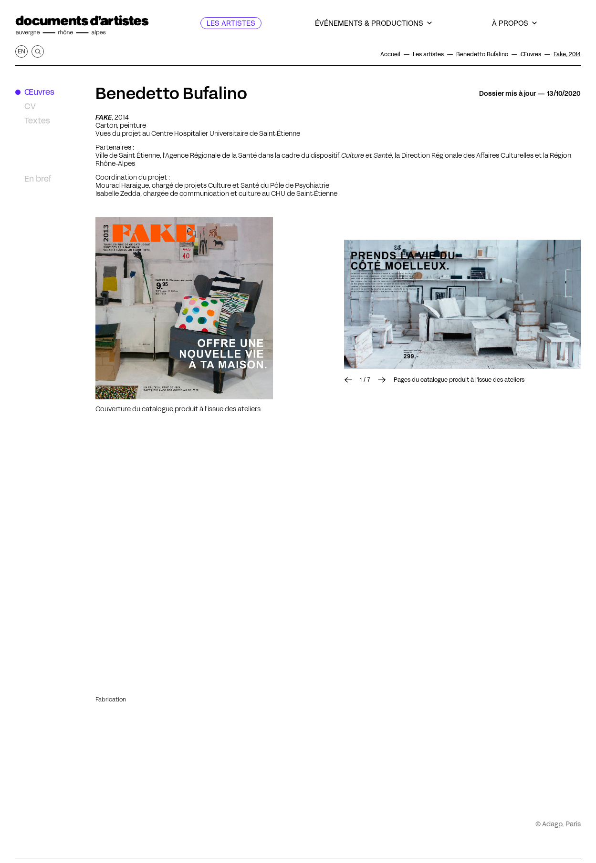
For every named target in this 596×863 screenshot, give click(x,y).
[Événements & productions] (373, 23)
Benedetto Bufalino (171, 93)
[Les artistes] (230, 23)
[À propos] (514, 23)
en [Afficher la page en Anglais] (21, 51)
